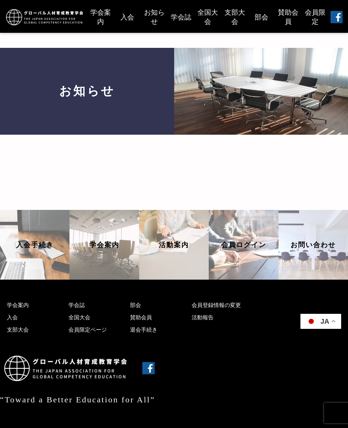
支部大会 (234, 17)
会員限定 (315, 17)
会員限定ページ (87, 330)
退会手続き (143, 330)
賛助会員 (288, 17)
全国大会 (207, 17)
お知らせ (154, 17)
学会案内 (100, 17)
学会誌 (181, 17)
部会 (261, 17)
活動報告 (203, 317)
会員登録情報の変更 (216, 305)
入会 (127, 17)
